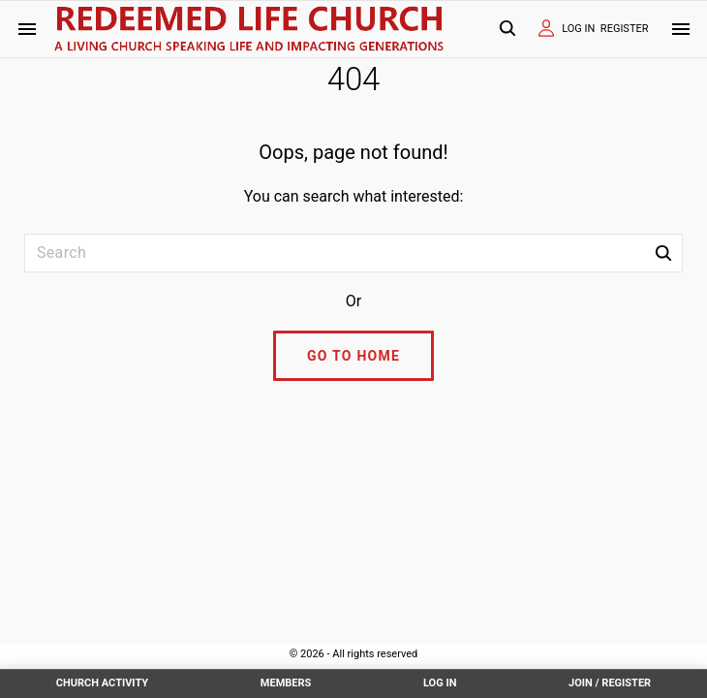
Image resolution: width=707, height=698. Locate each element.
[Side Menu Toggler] (27, 29)
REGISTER (624, 28)
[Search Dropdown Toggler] (507, 29)
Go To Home (353, 356)
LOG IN (578, 28)
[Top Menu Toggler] (681, 29)
